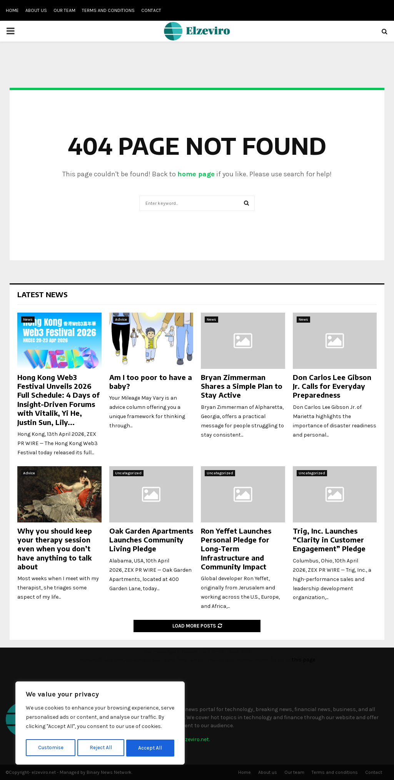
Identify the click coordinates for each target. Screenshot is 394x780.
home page (196, 174)
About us (36, 10)
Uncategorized (128, 473)
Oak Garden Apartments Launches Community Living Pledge (151, 539)
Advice (121, 319)
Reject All (101, 748)
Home (12, 10)
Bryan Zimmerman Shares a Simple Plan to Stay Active (241, 386)
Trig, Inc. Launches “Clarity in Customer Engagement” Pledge (329, 539)
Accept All (151, 748)
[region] (100, 724)
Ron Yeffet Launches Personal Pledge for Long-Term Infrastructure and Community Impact (236, 548)
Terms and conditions (108, 10)
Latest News (42, 294)
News (28, 319)
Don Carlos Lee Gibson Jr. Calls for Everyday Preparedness (332, 386)
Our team (64, 10)
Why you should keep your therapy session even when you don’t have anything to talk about (54, 548)
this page (303, 659)
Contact (151, 10)
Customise (50, 748)
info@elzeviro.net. (188, 739)
